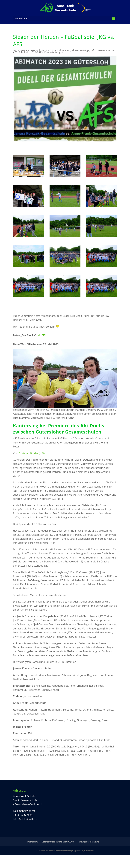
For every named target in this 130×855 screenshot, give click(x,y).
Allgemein (64, 50)
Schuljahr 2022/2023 (31, 52)
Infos (94, 50)
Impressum (32, 841)
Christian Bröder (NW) (32, 453)
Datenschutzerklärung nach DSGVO (58, 841)
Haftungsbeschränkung (88, 841)
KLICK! (41, 335)
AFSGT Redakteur (28, 50)
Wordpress (89, 850)
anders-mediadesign (64, 850)
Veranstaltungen (53, 52)
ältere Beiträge (80, 50)
